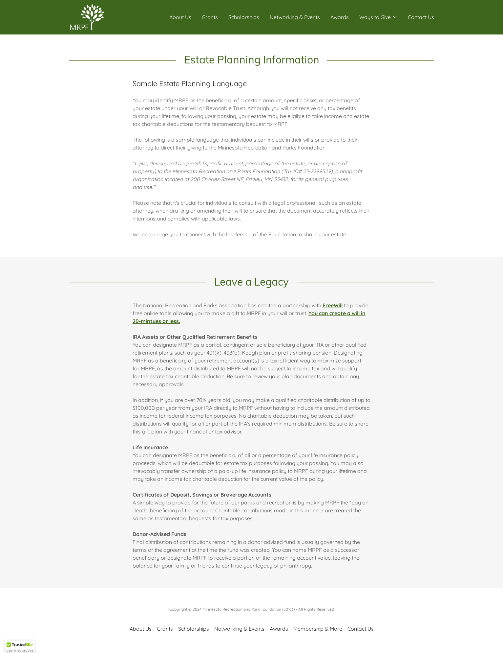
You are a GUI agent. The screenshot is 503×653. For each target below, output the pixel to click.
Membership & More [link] (317, 628)
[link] (86, 16)
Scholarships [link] (243, 17)
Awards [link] (339, 17)
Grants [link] (210, 17)
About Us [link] (180, 17)
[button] (378, 17)
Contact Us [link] (421, 17)
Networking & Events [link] (295, 17)
